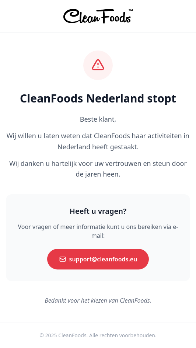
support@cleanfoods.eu (98, 259)
